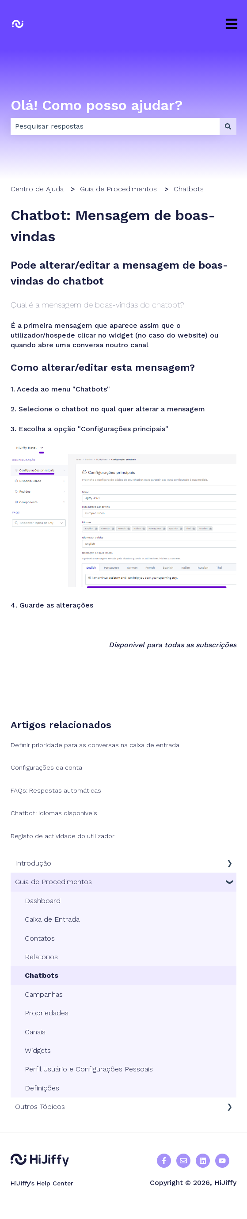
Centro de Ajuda (37, 189)
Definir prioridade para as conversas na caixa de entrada (95, 744)
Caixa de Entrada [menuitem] (52, 919)
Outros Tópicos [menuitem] (40, 1106)
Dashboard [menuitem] (43, 900)
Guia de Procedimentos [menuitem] (53, 881)
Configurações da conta (46, 767)
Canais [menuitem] (35, 1032)
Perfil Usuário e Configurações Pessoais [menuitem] (89, 1069)
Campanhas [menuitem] (44, 994)
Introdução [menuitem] (33, 863)
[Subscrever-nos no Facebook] (222, 1161)
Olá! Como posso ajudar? (96, 105)
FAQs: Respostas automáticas (56, 790)
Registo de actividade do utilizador (62, 835)
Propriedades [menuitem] (46, 1013)
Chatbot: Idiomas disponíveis (54, 812)
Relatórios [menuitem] (41, 957)
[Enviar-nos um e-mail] (183, 1161)
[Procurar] (228, 126)
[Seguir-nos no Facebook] (164, 1161)
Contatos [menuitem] (40, 938)
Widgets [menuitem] (38, 1050)
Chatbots (189, 189)
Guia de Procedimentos (118, 189)
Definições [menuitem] (42, 1088)
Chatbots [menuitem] (41, 975)
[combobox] (115, 126)
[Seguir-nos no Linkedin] (203, 1161)
